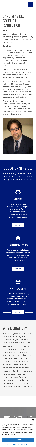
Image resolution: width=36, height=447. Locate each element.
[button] (33, 420)
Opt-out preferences (13, 444)
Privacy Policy (24, 444)
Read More (18, 225)
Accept (18, 440)
